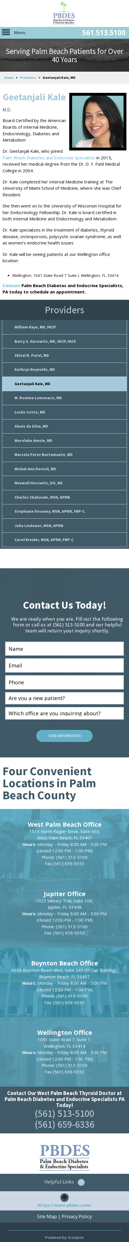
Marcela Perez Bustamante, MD (44, 451)
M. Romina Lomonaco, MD (38, 395)
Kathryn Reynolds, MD (35, 368)
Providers (28, 77)
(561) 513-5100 (64, 1108)
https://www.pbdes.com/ (64, 1199)
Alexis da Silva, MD (31, 423)
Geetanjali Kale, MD (32, 382)
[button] (64, 1176)
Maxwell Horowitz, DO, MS (38, 479)
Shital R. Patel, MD (32, 354)
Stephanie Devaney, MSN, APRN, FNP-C (50, 506)
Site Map (47, 1210)
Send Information (64, 730)
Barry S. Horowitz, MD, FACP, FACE (45, 340)
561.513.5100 (104, 32)
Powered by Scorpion (64, 1231)
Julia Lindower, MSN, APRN (39, 520)
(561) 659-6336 (64, 1118)
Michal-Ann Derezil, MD (35, 465)
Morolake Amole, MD (33, 437)
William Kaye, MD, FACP (35, 326)
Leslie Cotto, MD (30, 410)
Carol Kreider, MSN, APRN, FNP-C (44, 534)
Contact (11, 285)
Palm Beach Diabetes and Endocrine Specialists (49, 157)
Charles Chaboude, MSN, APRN (42, 493)
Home (8, 77)
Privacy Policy (77, 1210)
